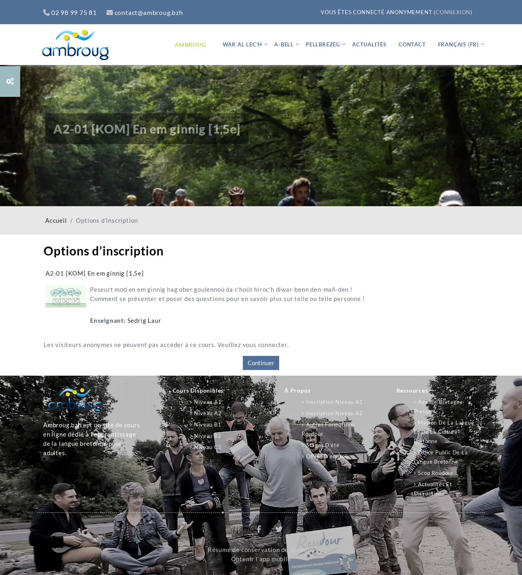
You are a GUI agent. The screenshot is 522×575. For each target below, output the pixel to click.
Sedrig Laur (144, 320)
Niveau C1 (207, 447)
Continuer (261, 362)
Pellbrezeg (323, 44)
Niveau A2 (207, 413)
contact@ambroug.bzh (144, 12)
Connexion (453, 12)
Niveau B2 (207, 436)
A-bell (284, 44)
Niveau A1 (207, 402)
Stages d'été (323, 445)
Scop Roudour (435, 473)
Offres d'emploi (326, 456)
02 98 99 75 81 (70, 12)
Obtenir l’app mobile (261, 559)
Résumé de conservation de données (261, 549)
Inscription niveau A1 (334, 402)
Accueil (56, 220)
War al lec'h (243, 44)
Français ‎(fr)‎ (458, 44)
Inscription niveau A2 (334, 413)
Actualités (369, 44)
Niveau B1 (207, 424)
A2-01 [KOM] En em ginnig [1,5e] (95, 273)
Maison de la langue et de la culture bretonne (444, 431)
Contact (412, 44)
